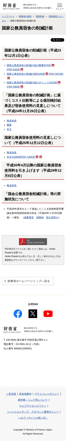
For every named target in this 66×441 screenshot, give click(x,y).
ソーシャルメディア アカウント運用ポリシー (33, 411)
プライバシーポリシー (46, 393)
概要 (9, 124)
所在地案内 (25, 393)
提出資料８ (52, 217)
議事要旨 (29, 217)
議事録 (40, 217)
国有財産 (40, 16)
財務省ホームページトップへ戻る (29, 281)
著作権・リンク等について (33, 399)
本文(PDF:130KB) (22, 157)
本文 (9, 129)
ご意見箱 (11, 393)
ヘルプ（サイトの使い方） (33, 417)
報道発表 (12, 120)
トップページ (8, 16)
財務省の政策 (25, 16)
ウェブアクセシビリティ (32, 405)
